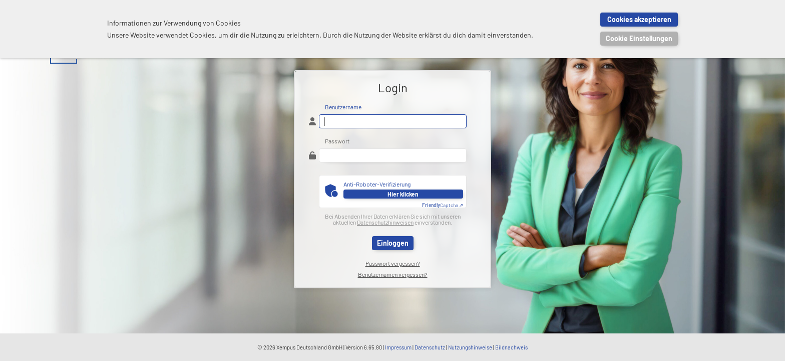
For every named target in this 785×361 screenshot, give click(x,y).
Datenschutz (430, 347)
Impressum (398, 347)
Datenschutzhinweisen (385, 222)
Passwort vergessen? (392, 263)
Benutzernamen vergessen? (393, 274)
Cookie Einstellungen (639, 38)
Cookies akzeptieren (639, 19)
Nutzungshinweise (470, 347)
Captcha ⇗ (442, 205)
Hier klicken (403, 194)
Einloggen (393, 243)
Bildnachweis (511, 347)
